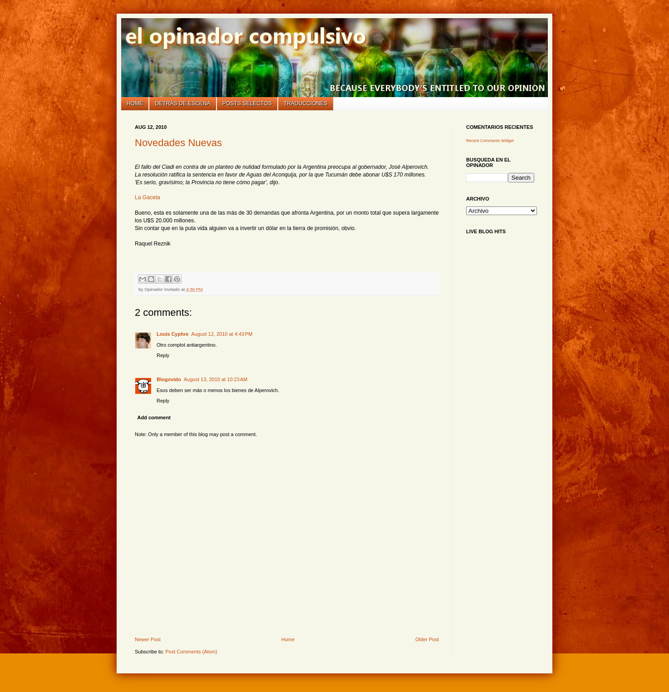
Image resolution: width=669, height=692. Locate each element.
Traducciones (306, 103)
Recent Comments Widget (490, 140)
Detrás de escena (183, 103)
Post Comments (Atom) (191, 651)
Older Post (427, 639)
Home (135, 103)
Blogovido (169, 379)
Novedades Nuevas (178, 142)
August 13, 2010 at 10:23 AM (215, 379)
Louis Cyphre (172, 334)
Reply (163, 355)
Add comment (154, 417)
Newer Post (148, 639)
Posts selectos (247, 103)
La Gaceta (147, 197)
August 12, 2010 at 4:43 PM (221, 334)
